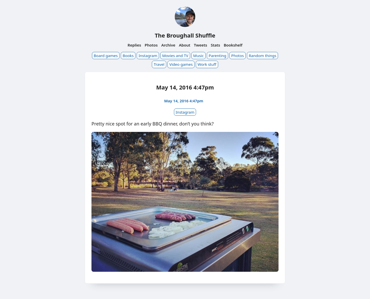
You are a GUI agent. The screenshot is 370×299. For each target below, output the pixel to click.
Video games (181, 64)
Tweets (200, 45)
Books (128, 55)
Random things (262, 55)
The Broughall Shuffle (185, 35)
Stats (215, 45)
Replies (134, 45)
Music (198, 55)
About (184, 45)
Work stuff (207, 64)
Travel (159, 64)
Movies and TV (175, 55)
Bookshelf (233, 45)
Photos (151, 45)
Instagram (147, 55)
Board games (106, 55)
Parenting (217, 55)
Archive (168, 45)
